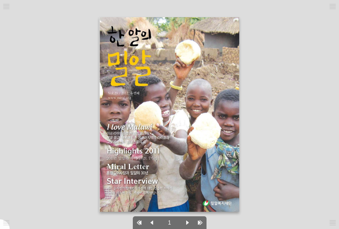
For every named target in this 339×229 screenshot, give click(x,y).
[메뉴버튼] (6, 222)
